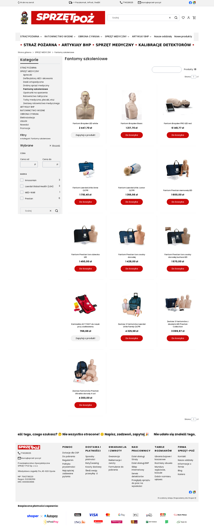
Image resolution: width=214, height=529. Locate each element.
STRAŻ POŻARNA (28, 67)
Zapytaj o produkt (85, 135)
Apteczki (27, 74)
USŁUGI (23, 121)
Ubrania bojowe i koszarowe (163, 458)
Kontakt (182, 456)
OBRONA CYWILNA (29, 114)
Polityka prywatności (68, 465)
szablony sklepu (166, 498)
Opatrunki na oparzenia (35, 92)
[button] (176, 17)
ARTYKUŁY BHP (27, 106)
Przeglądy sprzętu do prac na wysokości (141, 483)
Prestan (29, 198)
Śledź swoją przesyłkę (91, 472)
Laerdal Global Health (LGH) (39, 186)
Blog (180, 470)
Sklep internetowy (138, 468)
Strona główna (24, 52)
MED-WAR (30, 192)
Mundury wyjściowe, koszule (160, 469)
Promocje (25, 128)
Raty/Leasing (92, 463)
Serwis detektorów (138, 475)
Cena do (47, 159)
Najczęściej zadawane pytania (68, 473)
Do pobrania (68, 456)
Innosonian (30, 180)
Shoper (191, 498)
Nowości (24, 124)
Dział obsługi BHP (140, 463)
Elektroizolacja (27, 117)
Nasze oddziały (185, 460)
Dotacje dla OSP (70, 452)
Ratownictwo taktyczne (35, 96)
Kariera (181, 474)
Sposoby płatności (90, 458)
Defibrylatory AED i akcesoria (38, 78)
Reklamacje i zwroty (115, 462)
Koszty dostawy (93, 466)
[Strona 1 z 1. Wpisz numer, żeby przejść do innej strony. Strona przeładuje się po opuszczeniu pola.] (193, 76)
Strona (188, 76)
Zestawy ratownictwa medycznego (41, 103)
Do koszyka (131, 135)
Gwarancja (114, 456)
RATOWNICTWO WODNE (32, 110)
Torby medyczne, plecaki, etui (38, 99)
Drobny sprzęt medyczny (36, 85)
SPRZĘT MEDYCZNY (43, 52)
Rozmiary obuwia (163, 463)
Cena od (24, 159)
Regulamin (67, 460)
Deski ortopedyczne (33, 81)
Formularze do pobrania (116, 468)
